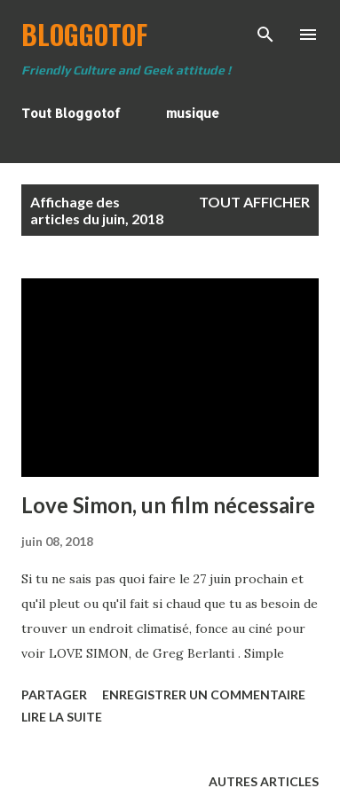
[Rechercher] (265, 32)
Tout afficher (254, 201)
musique (192, 113)
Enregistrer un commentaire (203, 694)
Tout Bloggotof (71, 113)
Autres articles (264, 781)
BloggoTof (84, 34)
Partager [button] (54, 694)
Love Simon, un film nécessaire (168, 505)
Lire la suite (61, 716)
